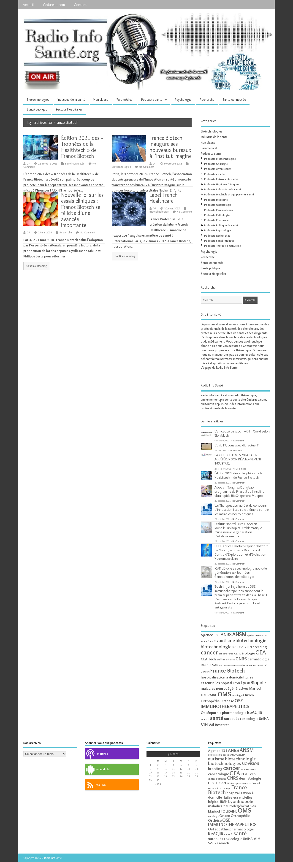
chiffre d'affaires (226, 659)
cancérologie (244, 653)
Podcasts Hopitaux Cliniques (221, 184)
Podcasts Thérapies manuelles (222, 245)
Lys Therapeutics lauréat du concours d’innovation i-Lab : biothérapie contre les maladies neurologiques (241, 509)
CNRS (241, 659)
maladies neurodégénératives (225, 688)
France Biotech (227, 670)
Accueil (28, 4)
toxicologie (249, 718)
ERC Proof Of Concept (219, 788)
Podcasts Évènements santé (221, 179)
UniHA (264, 718)
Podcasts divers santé (217, 168)
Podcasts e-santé (214, 174)
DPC (204, 665)
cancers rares (226, 653)
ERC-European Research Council (235, 665)
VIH (204, 724)
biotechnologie (251, 640)
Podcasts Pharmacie (216, 220)
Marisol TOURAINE (222, 811)
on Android (97, 769)
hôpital (226, 683)
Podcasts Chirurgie (216, 163)
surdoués (231, 718)
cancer (209, 652)
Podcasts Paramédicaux (218, 210)
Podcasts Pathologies (217, 215)
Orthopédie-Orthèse (217, 701)
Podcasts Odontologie (217, 204)
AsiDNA (214, 641)
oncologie (237, 695)
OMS (224, 694)
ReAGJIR (254, 712)
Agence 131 (210, 634)
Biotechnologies (38, 99)
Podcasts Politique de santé (221, 225)
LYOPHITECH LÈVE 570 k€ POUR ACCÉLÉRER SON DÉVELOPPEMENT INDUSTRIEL (237, 459)
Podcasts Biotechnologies (220, 158)
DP (28, 163)
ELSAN (214, 665)
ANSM (239, 634)
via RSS (95, 785)
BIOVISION (243, 647)
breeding (259, 647)
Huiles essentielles (237, 797)
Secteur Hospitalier (68, 109)
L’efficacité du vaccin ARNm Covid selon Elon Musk (242, 433)
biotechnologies (217, 646)
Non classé (101, 99)
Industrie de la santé (71, 99)
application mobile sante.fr (222, 754)
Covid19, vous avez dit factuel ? (236, 445)
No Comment (146, 166)
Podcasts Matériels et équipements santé (229, 194)
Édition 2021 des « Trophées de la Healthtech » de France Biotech (82, 147)
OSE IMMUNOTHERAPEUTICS (225, 703)
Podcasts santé (152, 99)
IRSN (236, 683)
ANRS (226, 634)
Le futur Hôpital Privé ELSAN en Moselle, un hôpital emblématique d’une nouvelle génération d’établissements (238, 530)
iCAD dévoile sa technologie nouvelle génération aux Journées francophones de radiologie (240, 572)
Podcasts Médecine (216, 199)
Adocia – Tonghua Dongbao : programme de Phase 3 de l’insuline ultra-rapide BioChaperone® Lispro (239, 491)
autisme (227, 640)
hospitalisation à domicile (222, 677)
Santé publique (37, 109)
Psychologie (183, 99)
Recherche (207, 99)
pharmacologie (234, 712)
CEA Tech (208, 659)
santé (216, 718)
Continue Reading (36, 266)
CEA (260, 652)
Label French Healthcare (163, 198)
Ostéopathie (211, 712)
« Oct (158, 784)
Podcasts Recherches (217, 235)
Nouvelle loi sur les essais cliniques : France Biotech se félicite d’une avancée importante (82, 210)
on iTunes (96, 754)
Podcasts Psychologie (217, 230)
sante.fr (205, 719)
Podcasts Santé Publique (219, 240)
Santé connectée (234, 99)
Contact (80, 4)
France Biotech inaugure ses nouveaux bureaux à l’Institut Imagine (170, 147)
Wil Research (219, 724)
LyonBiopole (253, 682)
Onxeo (248, 695)
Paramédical (125, 99)
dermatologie (258, 659)
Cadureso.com (54, 4)
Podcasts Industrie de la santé (222, 189)
